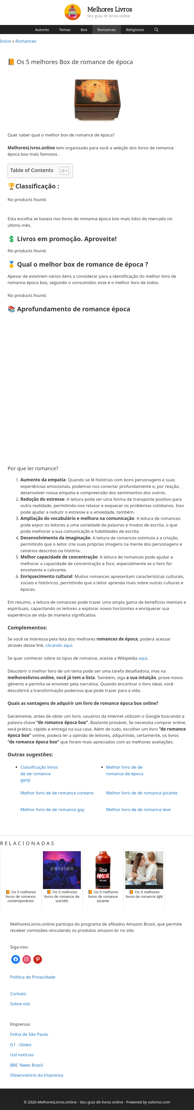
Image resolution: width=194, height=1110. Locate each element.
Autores (42, 29)
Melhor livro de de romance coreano (56, 793)
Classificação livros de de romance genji (39, 773)
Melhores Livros (109, 9)
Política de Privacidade (32, 977)
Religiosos (135, 29)
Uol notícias (22, 1055)
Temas (64, 29)
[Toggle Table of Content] (62, 170)
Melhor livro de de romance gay (52, 809)
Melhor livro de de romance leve (138, 809)
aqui (142, 658)
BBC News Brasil (26, 1065)
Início (5, 41)
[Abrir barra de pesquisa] (156, 29)
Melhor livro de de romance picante (142, 793)
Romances (107, 29)
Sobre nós (20, 1004)
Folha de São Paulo (29, 1034)
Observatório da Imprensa (36, 1075)
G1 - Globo (20, 1044)
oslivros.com (159, 1101)
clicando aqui (58, 645)
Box (84, 29)
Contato (18, 993)
